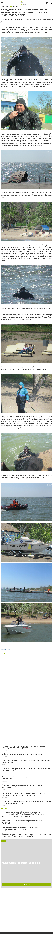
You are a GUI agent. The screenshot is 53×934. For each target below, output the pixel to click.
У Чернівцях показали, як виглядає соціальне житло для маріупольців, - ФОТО (22, 786)
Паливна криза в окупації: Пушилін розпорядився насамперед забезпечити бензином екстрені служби (26, 835)
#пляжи (8, 649)
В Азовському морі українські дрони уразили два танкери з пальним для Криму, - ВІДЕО (26, 770)
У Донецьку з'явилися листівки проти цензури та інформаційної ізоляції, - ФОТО (21, 828)
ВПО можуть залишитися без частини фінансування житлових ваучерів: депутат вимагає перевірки (23, 747)
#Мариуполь (3, 649)
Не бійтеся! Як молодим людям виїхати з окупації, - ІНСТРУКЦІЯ (24, 754)
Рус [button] (48, 3)
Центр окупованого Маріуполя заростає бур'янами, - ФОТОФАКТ (23, 822)
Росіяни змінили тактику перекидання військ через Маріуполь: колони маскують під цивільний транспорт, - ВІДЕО (24, 794)
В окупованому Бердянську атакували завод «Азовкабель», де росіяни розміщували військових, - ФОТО (26, 802)
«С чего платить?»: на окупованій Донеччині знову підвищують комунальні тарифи (24, 778)
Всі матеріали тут (26, 884)
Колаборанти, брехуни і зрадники (21, 862)
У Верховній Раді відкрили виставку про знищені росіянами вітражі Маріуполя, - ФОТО (26, 761)
